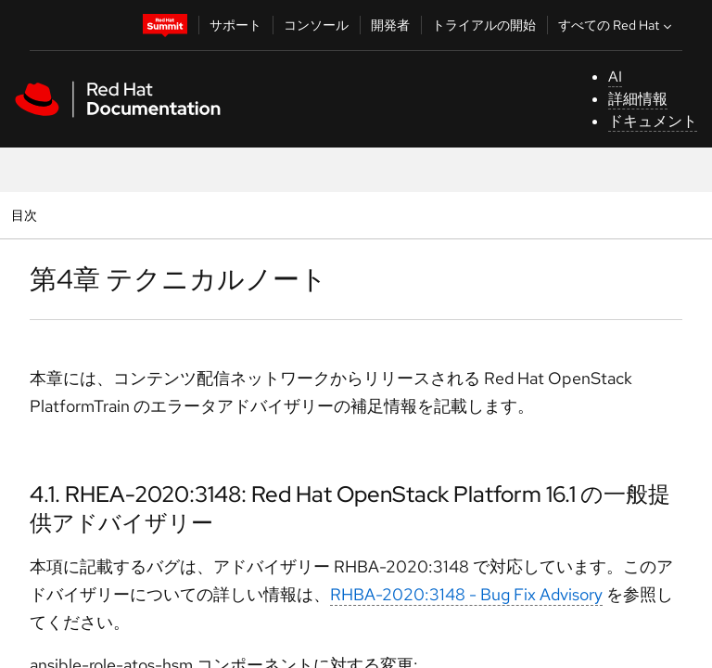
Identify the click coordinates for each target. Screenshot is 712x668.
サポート (235, 25)
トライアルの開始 (484, 25)
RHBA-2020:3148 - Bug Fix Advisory (466, 594)
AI (615, 76)
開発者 (390, 25)
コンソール (316, 25)
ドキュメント (652, 121)
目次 (26, 215)
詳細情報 (638, 99)
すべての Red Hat (617, 25)
